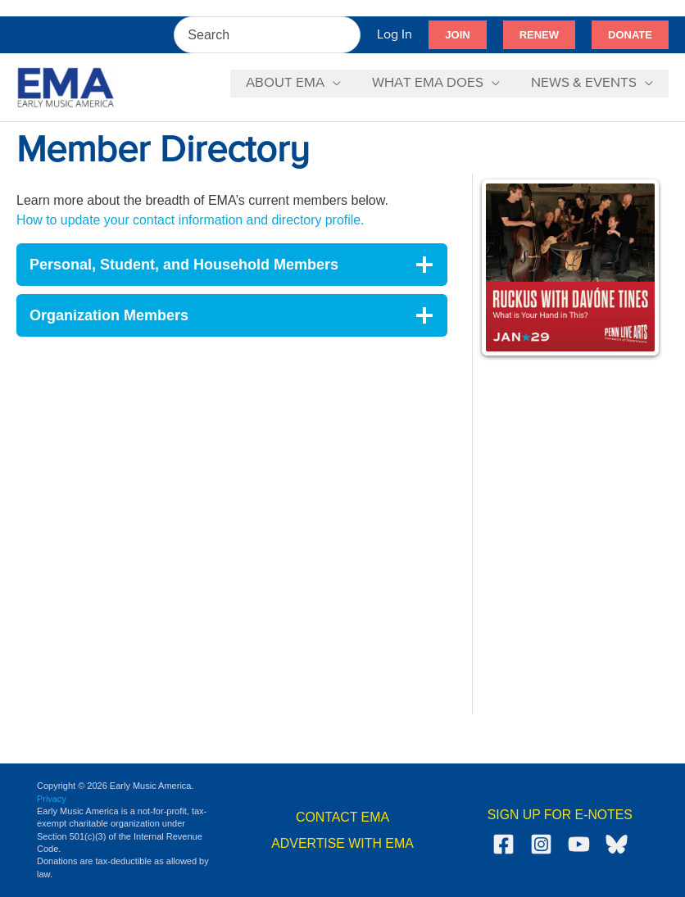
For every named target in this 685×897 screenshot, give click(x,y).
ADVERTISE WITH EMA (343, 843)
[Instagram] (541, 844)
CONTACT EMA (343, 817)
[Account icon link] (394, 35)
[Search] (349, 34)
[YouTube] (579, 844)
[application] (341, 83)
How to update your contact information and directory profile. (191, 220)
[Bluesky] (617, 844)
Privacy (51, 799)
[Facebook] (503, 844)
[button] (457, 35)
